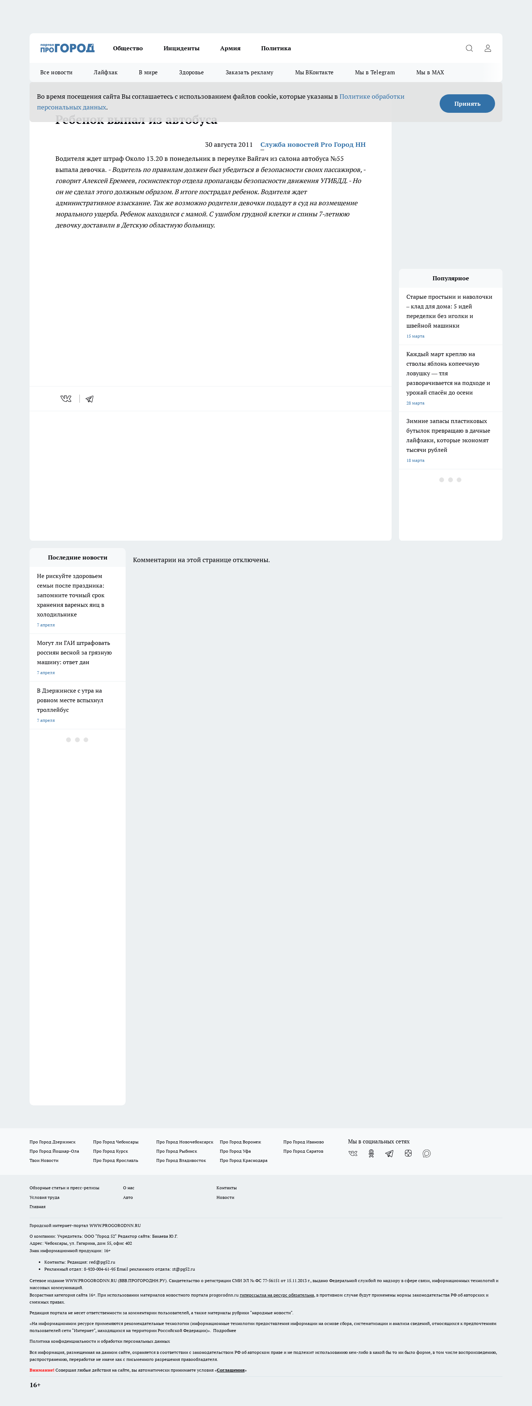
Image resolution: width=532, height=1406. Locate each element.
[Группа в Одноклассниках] (371, 1153)
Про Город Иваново (303, 1142)
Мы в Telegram (375, 72)
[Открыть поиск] (469, 48)
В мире (148, 72)
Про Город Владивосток (181, 1160)
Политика (276, 48)
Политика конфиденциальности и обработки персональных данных (100, 1341)
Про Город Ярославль (115, 1160)
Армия (230, 48)
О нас (128, 1187)
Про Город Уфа (235, 1151)
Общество (128, 48)
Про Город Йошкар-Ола (54, 1151)
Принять (467, 103)
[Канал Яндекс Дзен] (408, 1153)
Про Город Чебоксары (116, 1142)
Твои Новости (44, 1160)
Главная (37, 1206)
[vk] (66, 398)
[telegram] (92, 398)
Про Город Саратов (303, 1151)
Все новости (56, 72)
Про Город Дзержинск (52, 1142)
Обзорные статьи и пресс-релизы (64, 1187)
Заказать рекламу (250, 72)
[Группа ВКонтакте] (353, 1153)
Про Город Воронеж (240, 1142)
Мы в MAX (430, 72)
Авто (128, 1197)
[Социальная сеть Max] (426, 1153)
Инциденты (182, 48)
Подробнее (224, 1330)
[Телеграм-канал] (390, 1153)
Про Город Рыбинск (176, 1151)
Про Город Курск (110, 1151)
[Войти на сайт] (487, 48)
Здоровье (191, 72)
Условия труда (44, 1197)
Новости (225, 1197)
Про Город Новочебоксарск (184, 1142)
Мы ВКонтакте (314, 72)
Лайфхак (105, 72)
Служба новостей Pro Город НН (313, 144)
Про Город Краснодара (243, 1160)
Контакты (226, 1187)
